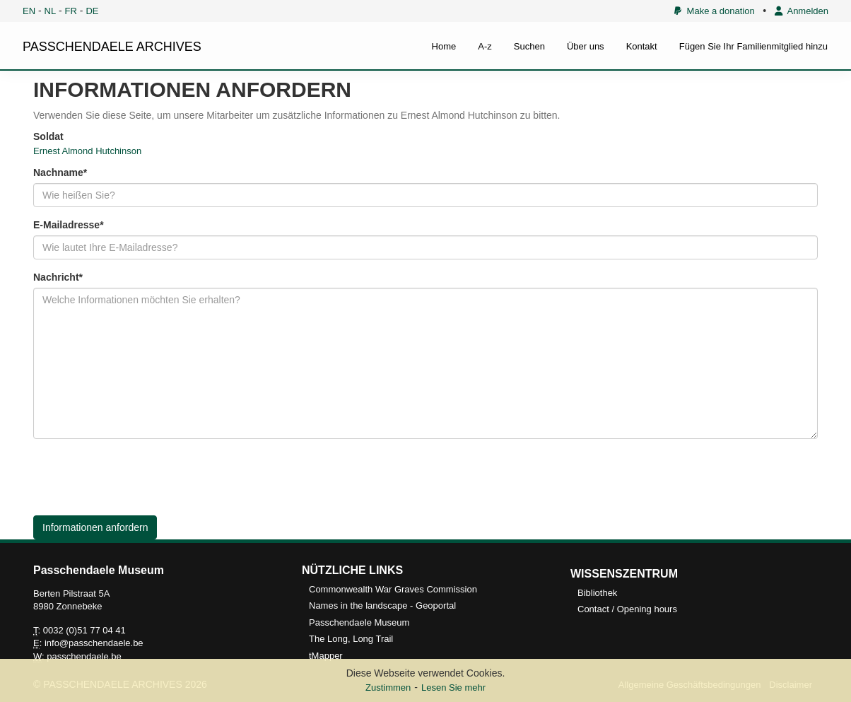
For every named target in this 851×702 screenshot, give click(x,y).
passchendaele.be (84, 656)
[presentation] (140, 477)
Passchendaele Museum (359, 622)
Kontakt (641, 46)
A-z (485, 46)
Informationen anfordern (95, 527)
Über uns (585, 46)
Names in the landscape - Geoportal (382, 605)
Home (444, 46)
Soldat (48, 136)
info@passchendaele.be (94, 643)
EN (29, 11)
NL (51, 11)
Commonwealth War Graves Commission (393, 589)
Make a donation (714, 11)
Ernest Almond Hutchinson (87, 151)
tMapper (326, 655)
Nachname (58, 172)
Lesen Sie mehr (453, 687)
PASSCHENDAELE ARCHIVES (112, 47)
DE (92, 11)
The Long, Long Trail (351, 638)
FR (71, 11)
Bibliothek (597, 592)
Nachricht (56, 277)
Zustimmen (388, 687)
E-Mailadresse (66, 224)
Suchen (529, 46)
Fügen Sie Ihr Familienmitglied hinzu (753, 46)
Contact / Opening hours (627, 609)
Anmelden (801, 11)
